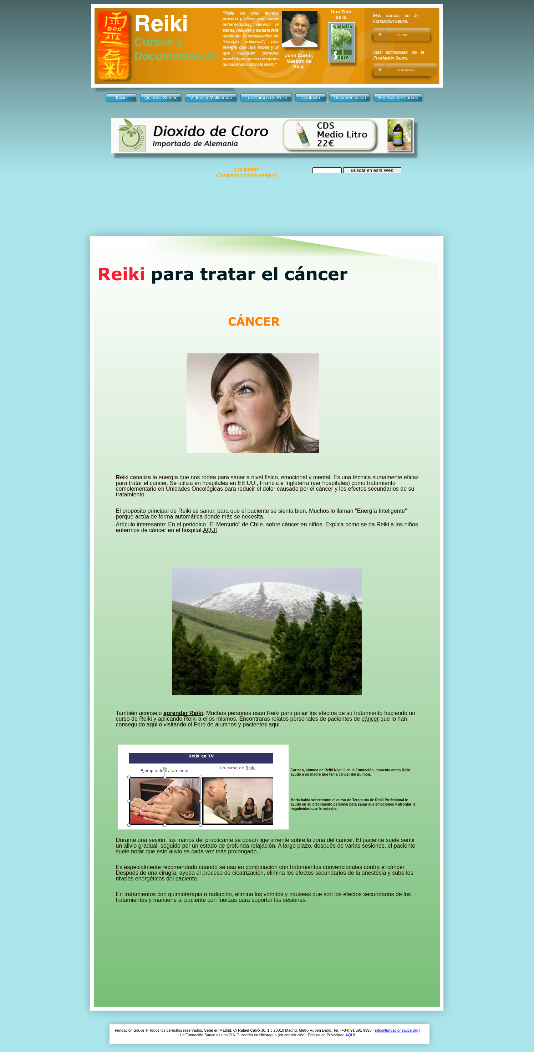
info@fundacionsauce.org (396, 1030)
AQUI (350, 1035)
